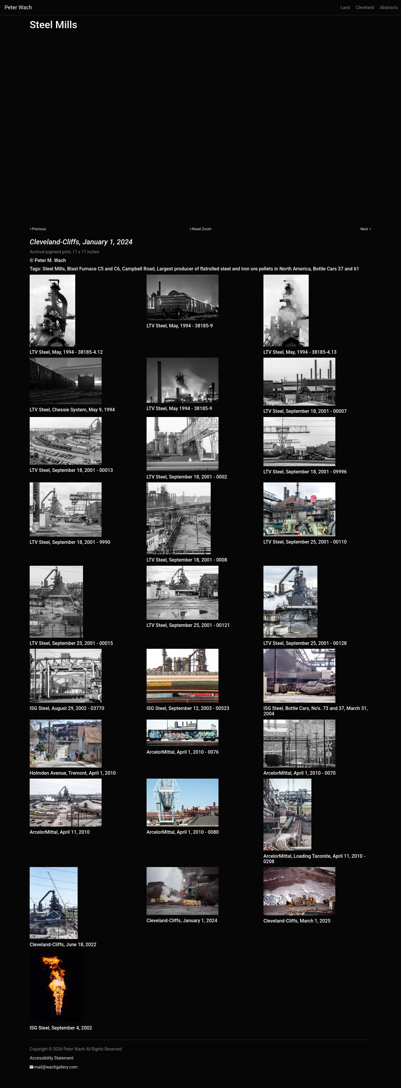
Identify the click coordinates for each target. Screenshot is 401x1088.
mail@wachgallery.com (55, 1067)
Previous (39, 229)
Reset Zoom (202, 229)
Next (364, 229)
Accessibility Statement (51, 1058)
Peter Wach (18, 7)
